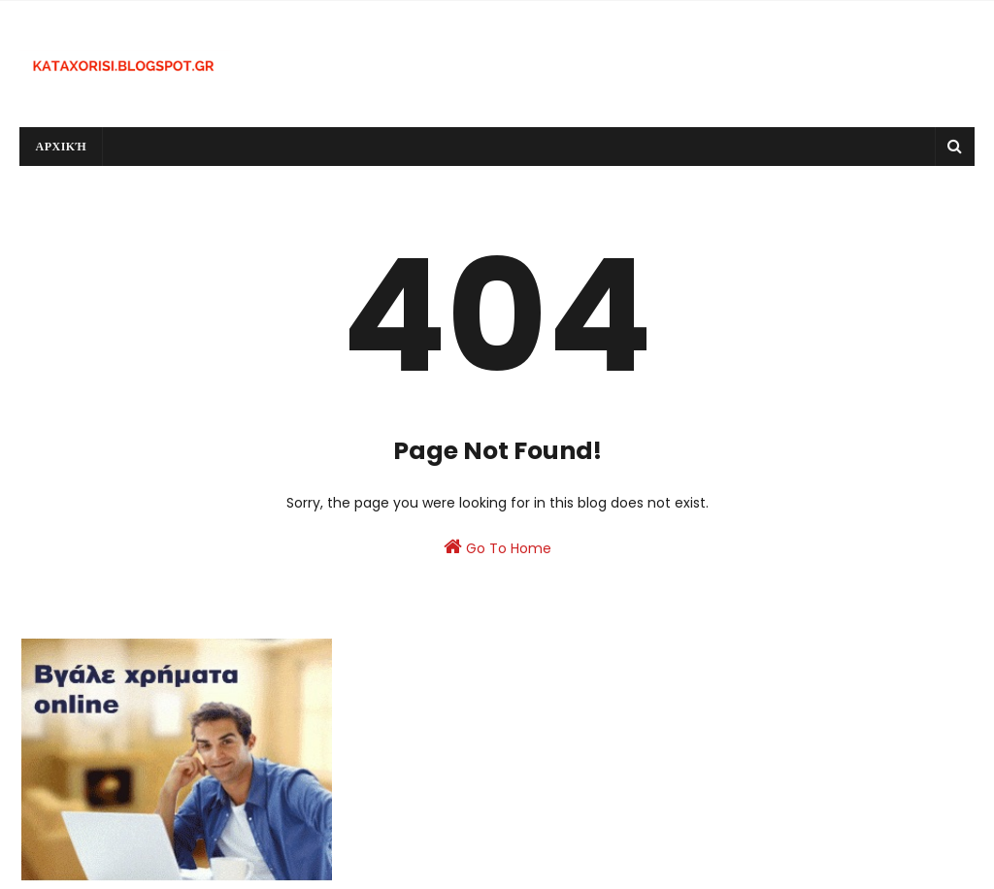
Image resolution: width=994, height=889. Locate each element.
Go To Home (497, 547)
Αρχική (60, 146)
